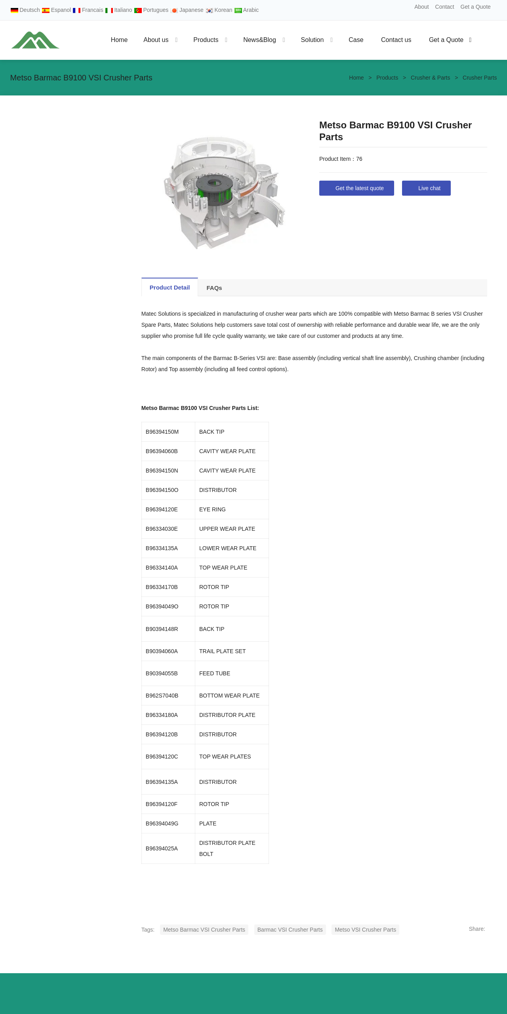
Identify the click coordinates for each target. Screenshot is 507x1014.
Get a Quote (476, 7)
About (421, 7)
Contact (444, 7)
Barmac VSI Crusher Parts (290, 929)
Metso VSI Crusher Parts (365, 929)
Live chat (429, 188)
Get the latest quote (359, 188)
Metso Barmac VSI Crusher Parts (204, 929)
